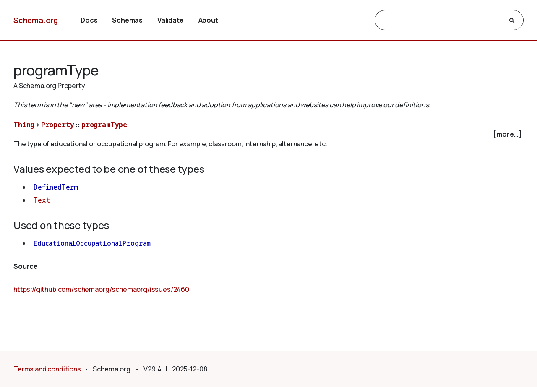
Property (57, 124)
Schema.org (35, 20)
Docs (89, 20)
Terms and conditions (47, 369)
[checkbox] (268, 134)
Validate (170, 20)
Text (42, 200)
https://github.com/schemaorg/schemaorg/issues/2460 (101, 289)
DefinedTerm (56, 187)
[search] (442, 20)
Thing (23, 124)
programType (104, 124)
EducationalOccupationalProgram (92, 243)
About (208, 20)
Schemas (127, 20)
